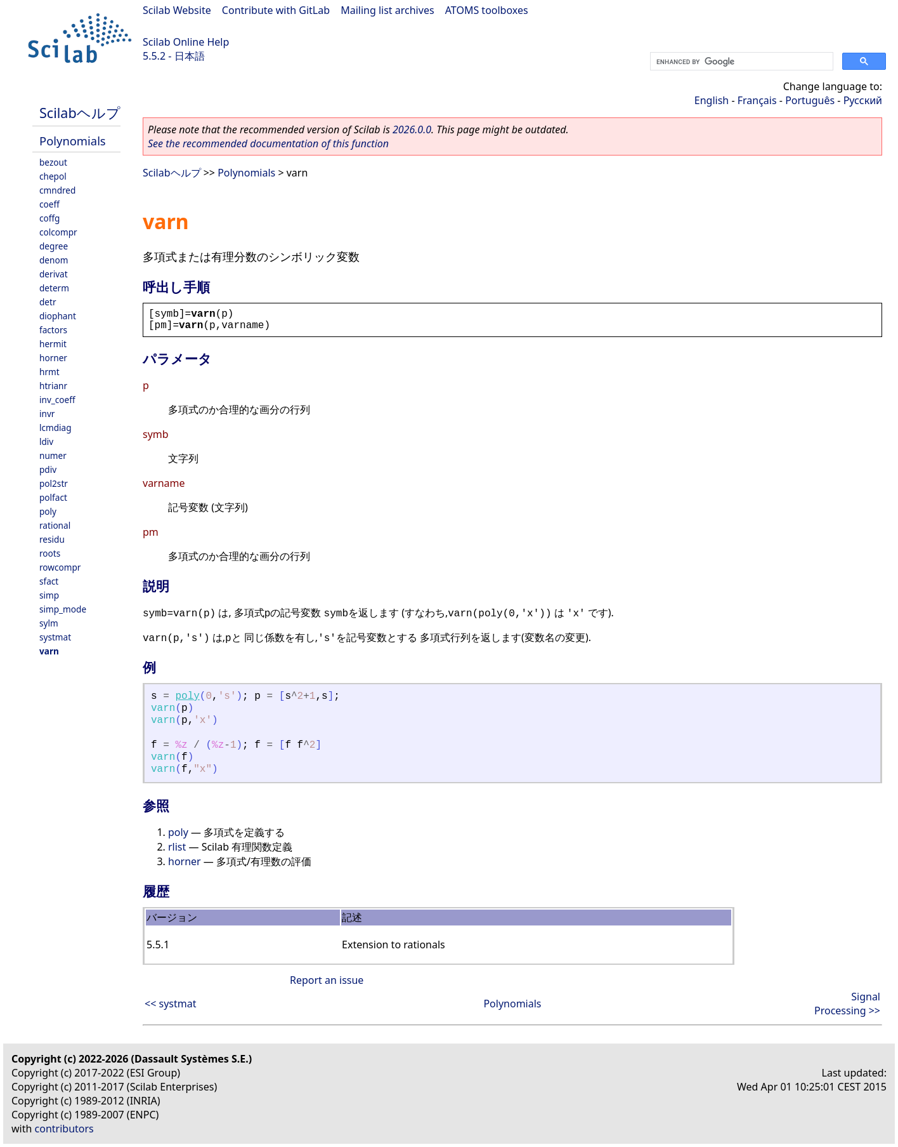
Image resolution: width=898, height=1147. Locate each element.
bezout (53, 162)
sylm (48, 623)
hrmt (49, 372)
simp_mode (62, 609)
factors (53, 330)
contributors (64, 1129)
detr (47, 302)
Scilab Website (177, 10)
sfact (48, 581)
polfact (53, 497)
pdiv (47, 469)
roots (49, 553)
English (711, 100)
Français (757, 100)
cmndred (57, 190)
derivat (53, 274)
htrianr (53, 386)
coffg (49, 218)
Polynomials (72, 141)
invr (47, 414)
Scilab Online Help (186, 42)
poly (47, 511)
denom (53, 260)
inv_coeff (57, 400)
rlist (177, 847)
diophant (57, 316)
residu (52, 539)
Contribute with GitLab (276, 10)
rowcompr (60, 567)
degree (53, 246)
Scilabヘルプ (79, 112)
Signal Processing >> (847, 1004)
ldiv (46, 441)
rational (54, 525)
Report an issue (326, 980)
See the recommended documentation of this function (268, 143)
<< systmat (170, 1004)
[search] (740, 61)
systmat (55, 637)
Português (810, 100)
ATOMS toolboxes (486, 10)
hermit (53, 344)
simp (49, 595)
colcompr (58, 232)
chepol (53, 176)
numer (53, 455)
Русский (862, 100)
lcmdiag (55, 427)
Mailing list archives (387, 10)
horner (53, 358)
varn (49, 651)
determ (54, 288)
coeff (49, 204)
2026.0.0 (412, 129)
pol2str (53, 483)
